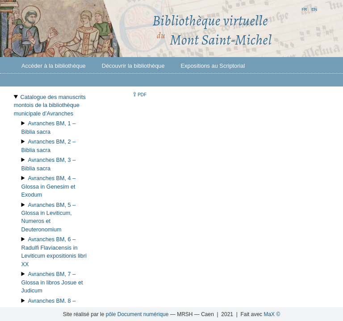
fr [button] (304, 8)
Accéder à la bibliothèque (53, 65)
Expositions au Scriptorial (213, 65)
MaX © (272, 314)
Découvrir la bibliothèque (133, 65)
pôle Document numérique (137, 314)
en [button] (314, 8)
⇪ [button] (139, 94)
